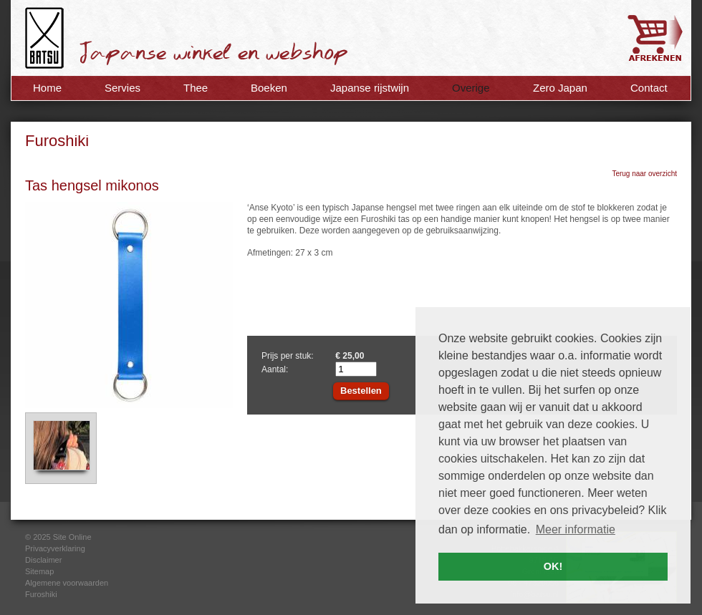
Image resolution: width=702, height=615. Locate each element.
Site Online (72, 537)
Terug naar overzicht (644, 174)
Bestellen (361, 390)
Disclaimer (43, 560)
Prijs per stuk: (287, 356)
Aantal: (274, 369)
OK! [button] (553, 566)
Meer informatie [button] (575, 529)
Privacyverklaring (55, 548)
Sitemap (39, 571)
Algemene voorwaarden (66, 582)
